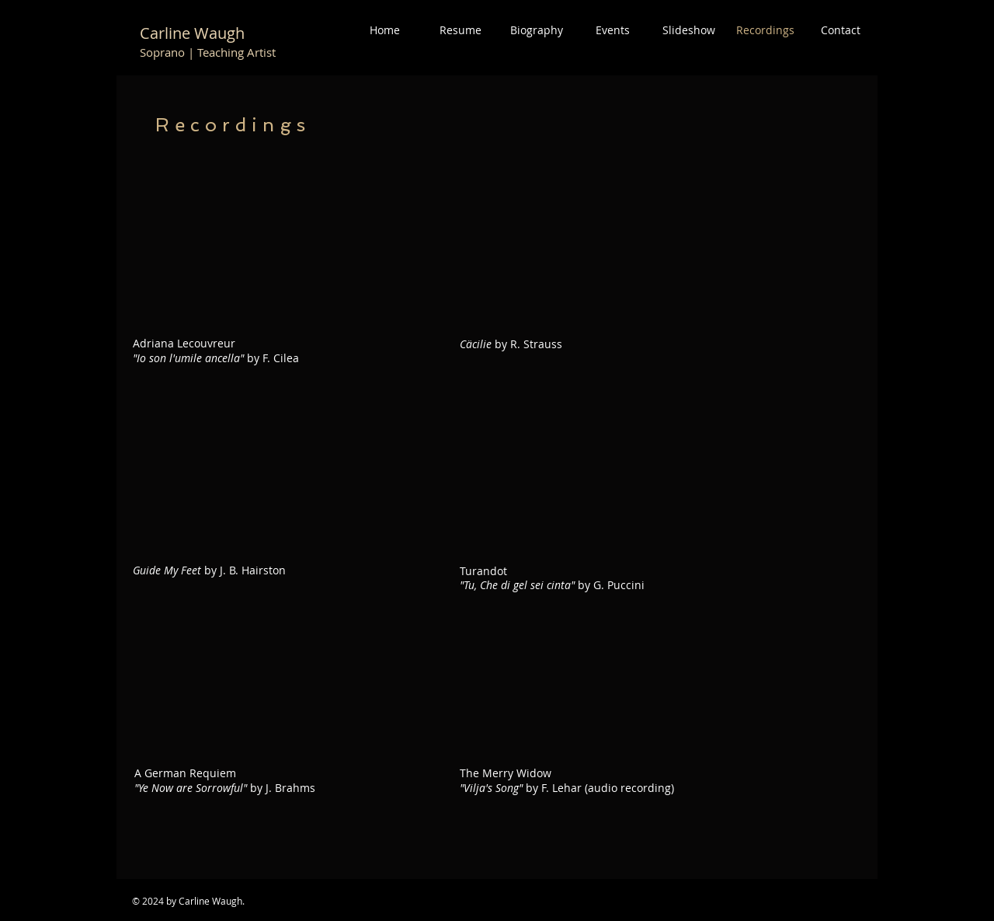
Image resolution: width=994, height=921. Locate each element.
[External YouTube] (284, 679)
